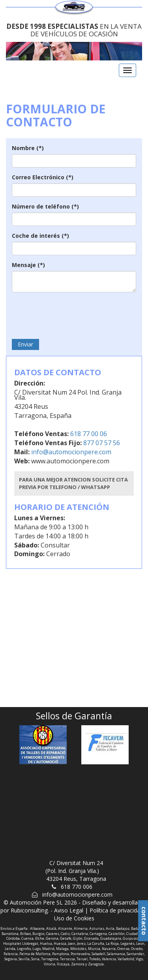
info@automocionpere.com (71, 452)
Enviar (25, 344)
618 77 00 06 (88, 433)
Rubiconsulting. (30, 910)
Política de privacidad (116, 910)
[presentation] (72, 313)
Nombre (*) (28, 148)
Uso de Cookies (74, 918)
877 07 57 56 (101, 442)
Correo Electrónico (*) (42, 177)
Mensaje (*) (28, 265)
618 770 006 (76, 886)
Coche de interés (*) (40, 235)
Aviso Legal (68, 910)
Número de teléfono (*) (45, 206)
